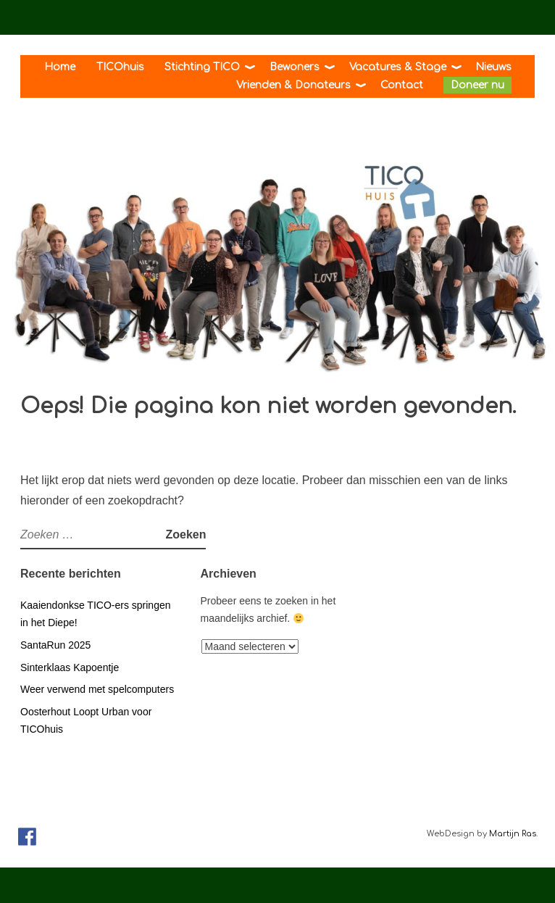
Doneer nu (477, 85)
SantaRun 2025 (55, 645)
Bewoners (295, 67)
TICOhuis (120, 67)
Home (59, 67)
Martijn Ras (512, 833)
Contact (401, 85)
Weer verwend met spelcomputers (97, 689)
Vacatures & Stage (397, 67)
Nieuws (493, 67)
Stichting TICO (202, 67)
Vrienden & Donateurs (293, 85)
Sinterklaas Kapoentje (69, 667)
